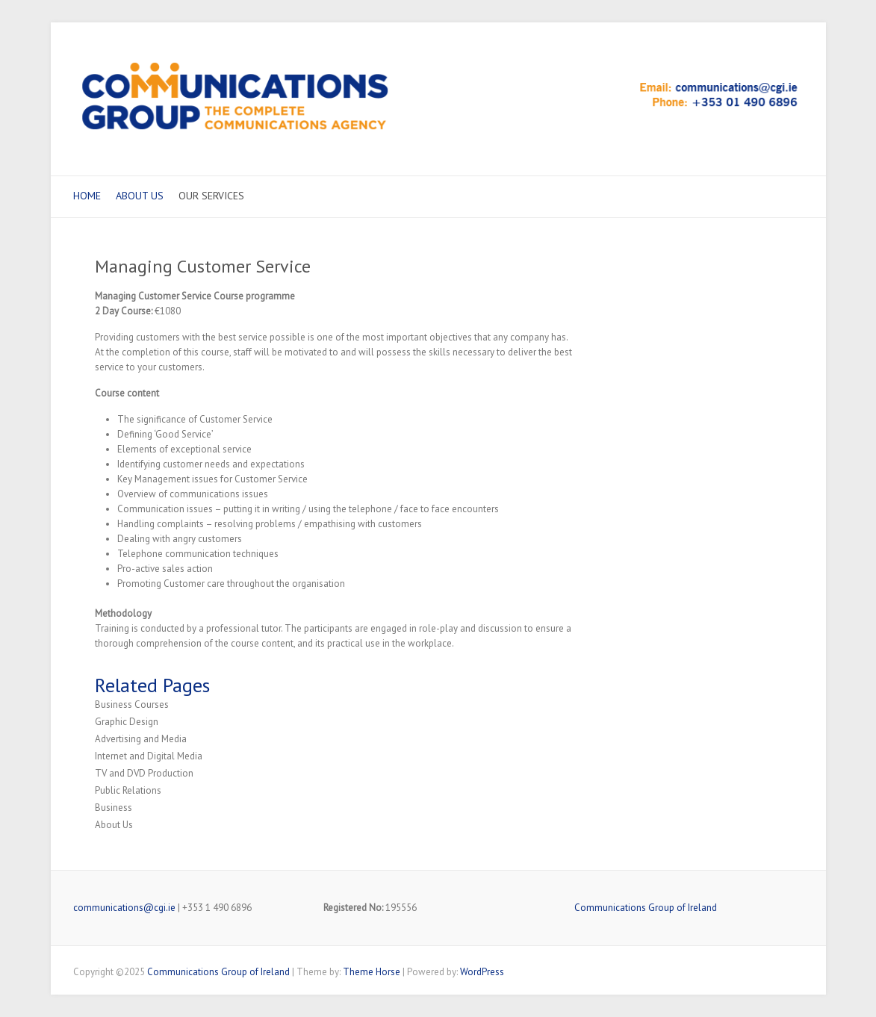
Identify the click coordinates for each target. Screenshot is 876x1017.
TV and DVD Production (144, 773)
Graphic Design (126, 721)
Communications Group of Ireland (645, 907)
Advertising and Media (141, 739)
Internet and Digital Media (148, 756)
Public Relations (128, 790)
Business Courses (132, 704)
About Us (140, 195)
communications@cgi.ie (124, 907)
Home (87, 195)
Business (113, 807)
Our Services (211, 195)
